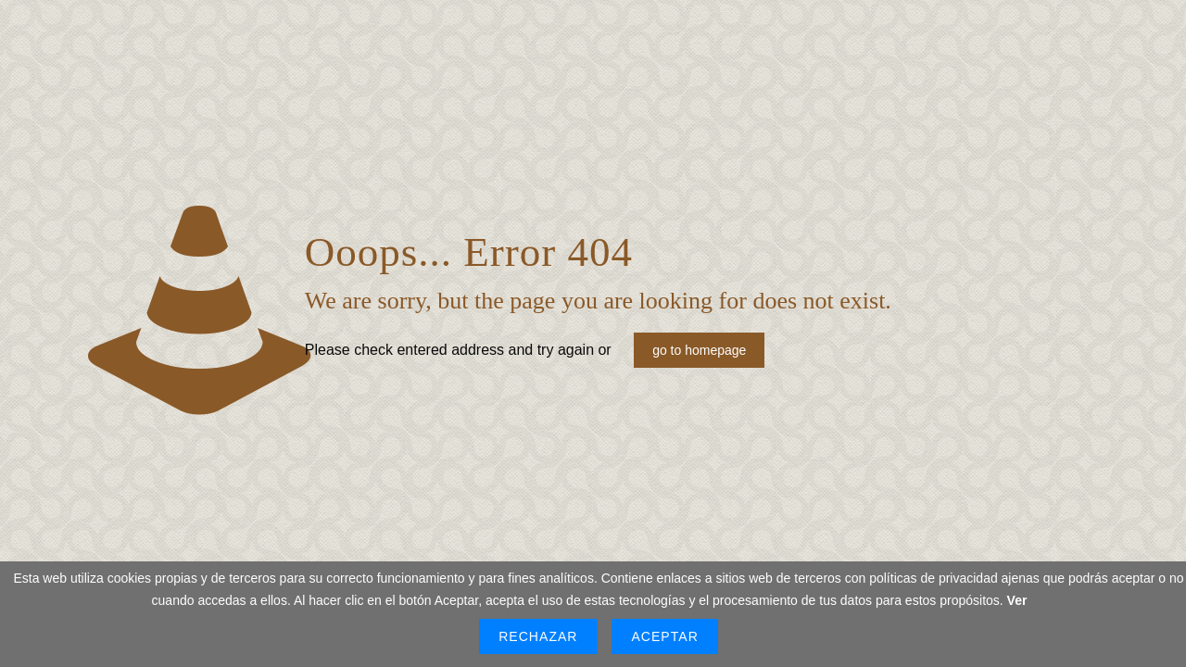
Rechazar (537, 636)
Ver (1017, 600)
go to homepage (699, 350)
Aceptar (664, 636)
